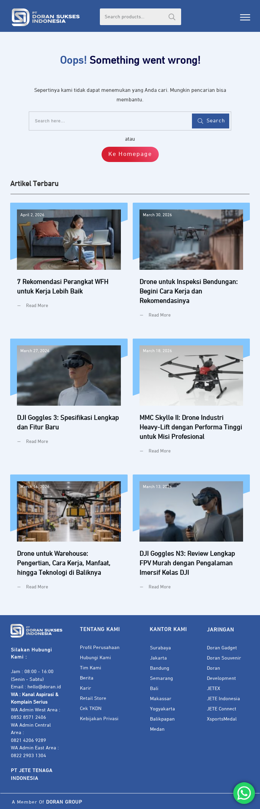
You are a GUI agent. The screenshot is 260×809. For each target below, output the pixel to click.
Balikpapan (162, 719)
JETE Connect (221, 708)
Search (172, 16)
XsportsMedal (222, 719)
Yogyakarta (162, 708)
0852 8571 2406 (28, 717)
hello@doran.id (44, 686)
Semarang (161, 678)
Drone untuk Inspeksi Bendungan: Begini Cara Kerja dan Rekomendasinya (191, 265)
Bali (154, 688)
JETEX (213, 688)
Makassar (160, 698)
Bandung (159, 668)
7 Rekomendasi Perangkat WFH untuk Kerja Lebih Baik (69, 265)
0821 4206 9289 (28, 740)
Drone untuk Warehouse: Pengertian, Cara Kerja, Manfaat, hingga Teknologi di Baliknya (69, 537)
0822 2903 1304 (28, 755)
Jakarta (158, 658)
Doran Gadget (222, 647)
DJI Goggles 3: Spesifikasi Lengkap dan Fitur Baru (69, 401)
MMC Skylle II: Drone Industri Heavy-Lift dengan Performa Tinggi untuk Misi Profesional (191, 401)
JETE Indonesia (223, 698)
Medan (157, 729)
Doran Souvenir (224, 658)
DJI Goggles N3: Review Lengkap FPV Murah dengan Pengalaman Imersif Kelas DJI (191, 537)
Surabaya (160, 647)
